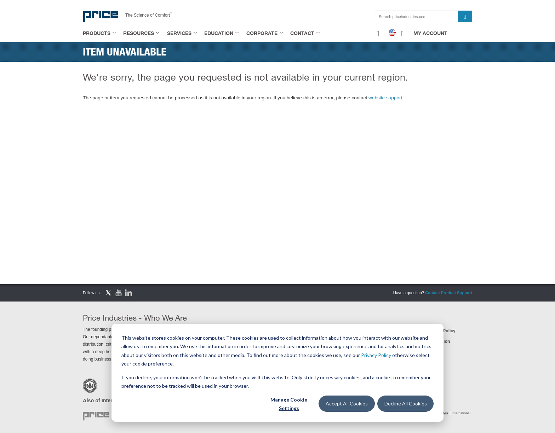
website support (385, 97)
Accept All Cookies (347, 403)
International (461, 413)
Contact (302, 33)
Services (179, 33)
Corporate (262, 33)
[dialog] (277, 373)
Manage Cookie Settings (288, 404)
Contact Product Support (448, 293)
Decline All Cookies (405, 403)
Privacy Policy (376, 355)
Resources (138, 33)
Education (218, 33)
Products (96, 33)
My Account (430, 33)
